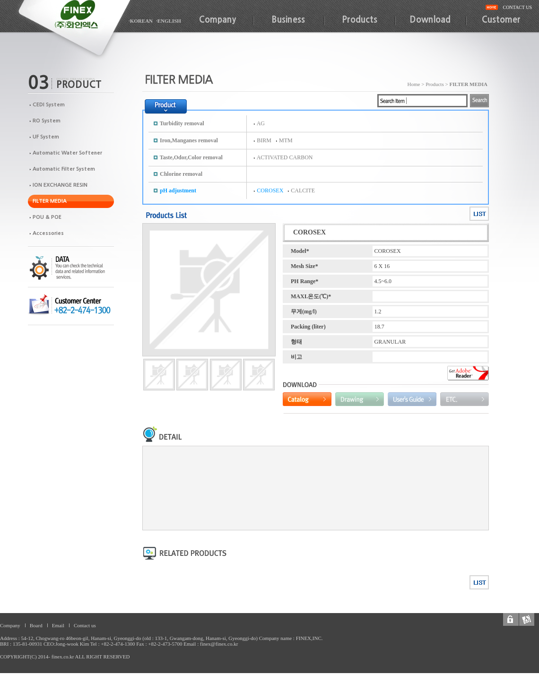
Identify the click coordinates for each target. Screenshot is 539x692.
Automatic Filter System (64, 169)
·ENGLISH (168, 21)
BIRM (264, 140)
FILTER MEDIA (50, 201)
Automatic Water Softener (67, 153)
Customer (501, 20)
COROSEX (270, 190)
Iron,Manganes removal (189, 140)
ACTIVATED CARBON (285, 157)
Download (430, 20)
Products (359, 20)
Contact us (85, 625)
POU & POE (47, 217)
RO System (47, 120)
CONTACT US (517, 7)
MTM (286, 140)
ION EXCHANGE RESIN (60, 185)
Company (217, 20)
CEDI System (49, 104)
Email (58, 625)
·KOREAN (141, 21)
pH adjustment (178, 190)
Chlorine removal (181, 174)
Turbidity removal (182, 123)
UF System (46, 136)
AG (261, 123)
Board (36, 625)
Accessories (48, 233)
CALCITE (303, 190)
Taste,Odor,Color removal (191, 157)
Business (288, 20)
